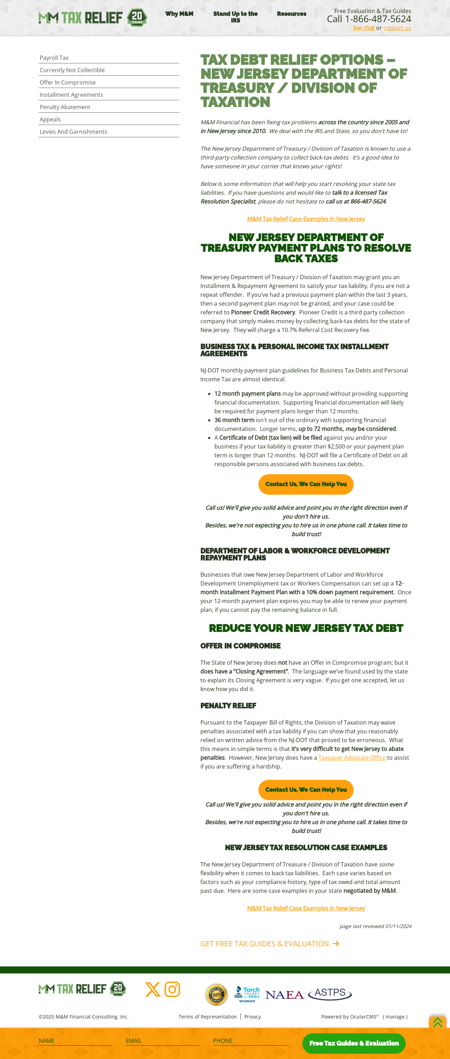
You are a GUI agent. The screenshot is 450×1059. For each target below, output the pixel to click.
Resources (291, 14)
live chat (364, 28)
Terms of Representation (208, 1016)
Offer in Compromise (68, 82)
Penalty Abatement (65, 107)
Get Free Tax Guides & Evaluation (264, 943)
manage (395, 1016)
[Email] (163, 1041)
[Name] (76, 1041)
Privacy (252, 1016)
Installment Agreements (71, 95)
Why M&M (179, 14)
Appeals (50, 119)
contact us (397, 28)
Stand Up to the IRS (235, 17)
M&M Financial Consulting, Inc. (93, 17)
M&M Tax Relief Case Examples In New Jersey (306, 219)
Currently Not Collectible (72, 70)
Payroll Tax (54, 58)
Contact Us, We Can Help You (306, 484)
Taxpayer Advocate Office (352, 758)
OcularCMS (364, 1016)
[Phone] (250, 1041)
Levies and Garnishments (73, 132)
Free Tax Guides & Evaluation (354, 1043)
